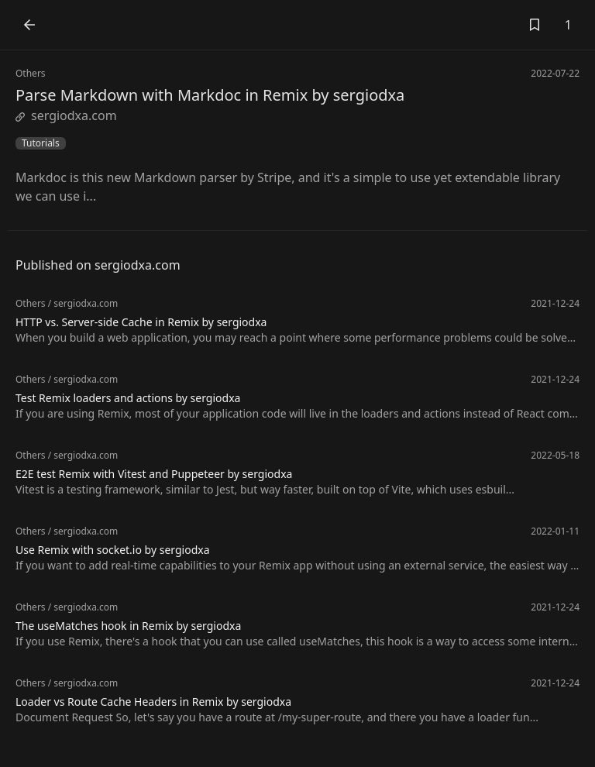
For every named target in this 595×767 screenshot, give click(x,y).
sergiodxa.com (66, 115)
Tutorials (41, 143)
